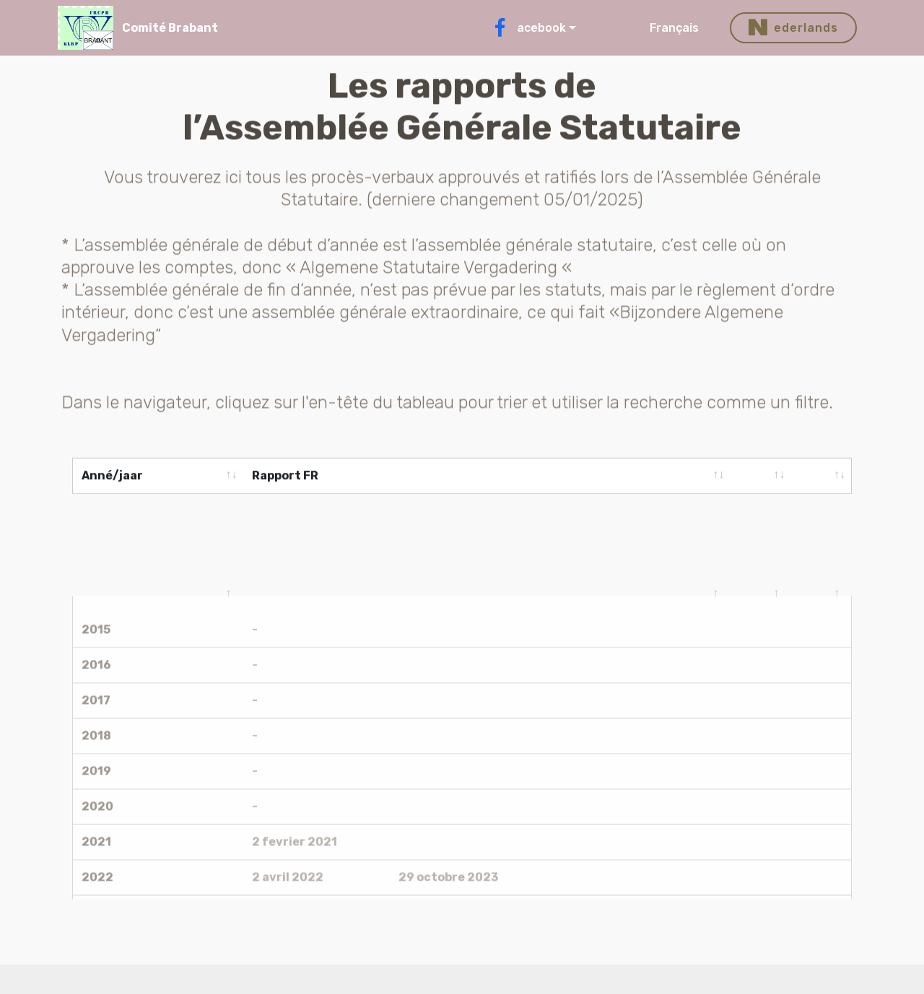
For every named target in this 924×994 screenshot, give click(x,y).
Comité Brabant (170, 28)
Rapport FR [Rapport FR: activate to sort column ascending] (285, 477)
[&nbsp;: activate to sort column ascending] (760, 477)
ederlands (793, 28)
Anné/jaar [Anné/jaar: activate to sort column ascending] (112, 477)
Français (681, 28)
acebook (528, 28)
